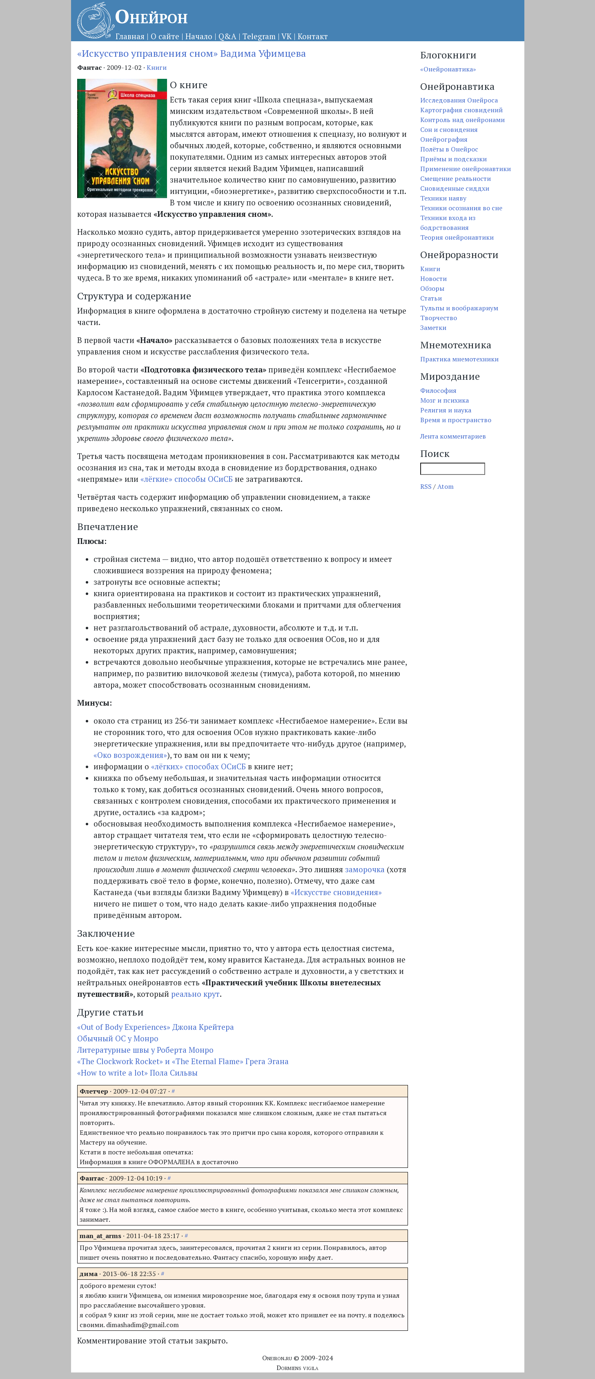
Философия (438, 390)
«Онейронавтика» (448, 69)
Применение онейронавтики (465, 168)
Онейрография (444, 139)
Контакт (313, 36)
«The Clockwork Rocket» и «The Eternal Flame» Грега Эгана (183, 1061)
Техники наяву (443, 198)
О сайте (165, 36)
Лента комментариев (453, 436)
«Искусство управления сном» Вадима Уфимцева (191, 53)
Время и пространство (455, 419)
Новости (433, 278)
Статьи (431, 298)
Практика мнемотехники (459, 358)
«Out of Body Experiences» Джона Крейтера (155, 1027)
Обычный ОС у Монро (117, 1038)
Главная (130, 36)
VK (286, 36)
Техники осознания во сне (461, 207)
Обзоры (432, 288)
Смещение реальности (455, 178)
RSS (426, 486)
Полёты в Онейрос (449, 149)
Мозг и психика (444, 400)
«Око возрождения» (130, 755)
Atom (445, 486)
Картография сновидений (461, 109)
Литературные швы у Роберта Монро (145, 1050)
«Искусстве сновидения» (336, 892)
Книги (157, 67)
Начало (198, 36)
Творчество (438, 317)
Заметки (433, 327)
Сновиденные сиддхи (454, 188)
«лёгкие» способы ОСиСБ (186, 479)
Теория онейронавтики (457, 237)
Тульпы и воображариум (459, 307)
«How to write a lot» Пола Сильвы (137, 1073)
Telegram (259, 36)
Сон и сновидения (449, 129)
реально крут (195, 994)
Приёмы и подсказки (453, 158)
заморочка (365, 869)
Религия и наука (445, 409)
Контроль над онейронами (462, 119)
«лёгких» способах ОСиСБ (198, 766)
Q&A (227, 36)
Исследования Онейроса (459, 100)
